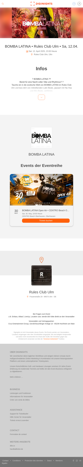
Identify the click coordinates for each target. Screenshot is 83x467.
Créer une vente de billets (20, 400)
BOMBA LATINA (41, 154)
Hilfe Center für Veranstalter (20, 417)
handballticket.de (16, 449)
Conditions (17, 461)
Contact (5, 461)
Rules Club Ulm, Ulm (41, 54)
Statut (49, 461)
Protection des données (34, 461)
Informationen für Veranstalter (21, 397)
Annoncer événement (50, 339)
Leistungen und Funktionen (20, 393)
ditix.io (12, 446)
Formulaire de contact (18, 434)
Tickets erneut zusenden (19, 420)
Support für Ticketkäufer (19, 414)
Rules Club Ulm (41, 292)
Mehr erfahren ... (16, 377)
